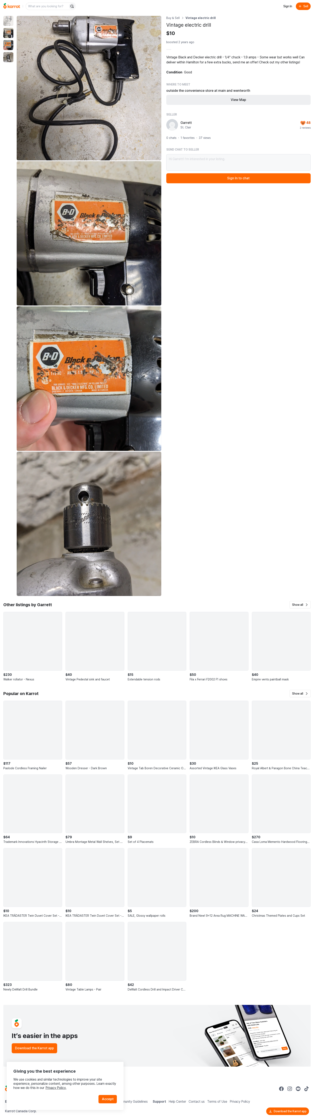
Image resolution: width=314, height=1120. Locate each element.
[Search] (72, 6)
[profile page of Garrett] (172, 125)
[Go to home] (11, 6)
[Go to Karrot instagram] (289, 1088)
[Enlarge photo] (89, 88)
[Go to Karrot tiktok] (306, 1088)
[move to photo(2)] (8, 33)
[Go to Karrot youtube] (298, 1088)
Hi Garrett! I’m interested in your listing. (238, 162)
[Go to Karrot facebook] (281, 1088)
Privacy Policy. (55, 1088)
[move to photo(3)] (8, 45)
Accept (107, 1099)
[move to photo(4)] (8, 57)
